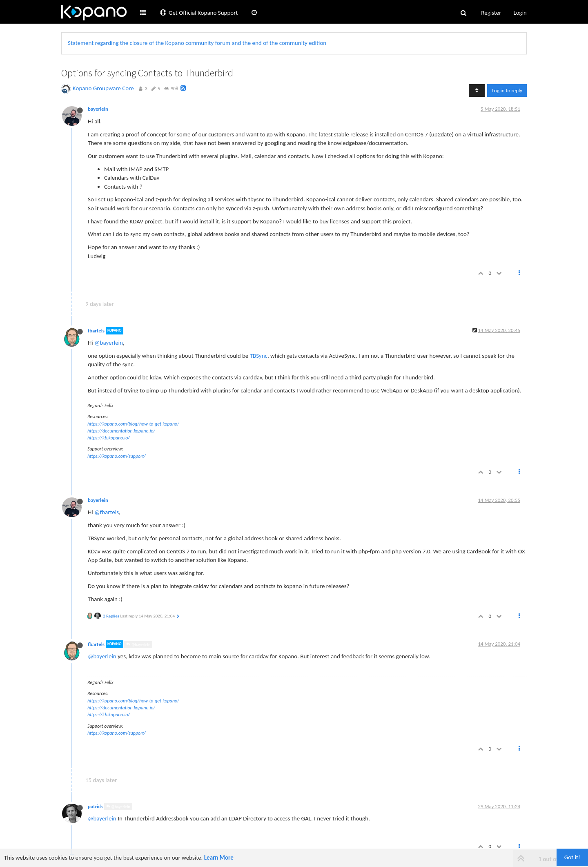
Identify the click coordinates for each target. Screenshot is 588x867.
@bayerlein (108, 342)
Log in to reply (507, 90)
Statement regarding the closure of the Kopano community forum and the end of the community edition (197, 43)
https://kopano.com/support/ (116, 456)
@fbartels (106, 512)
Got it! (572, 857)
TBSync (258, 355)
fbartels (96, 331)
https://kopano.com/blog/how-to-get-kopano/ (133, 424)
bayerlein (98, 109)
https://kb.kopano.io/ (108, 438)
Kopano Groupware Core (103, 88)
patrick (95, 806)
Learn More (219, 857)
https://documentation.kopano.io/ (121, 431)
